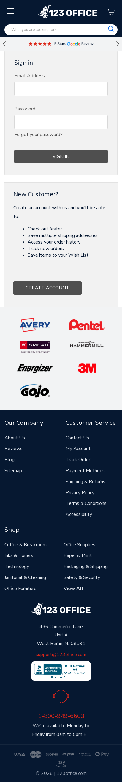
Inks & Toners (18, 555)
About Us (14, 438)
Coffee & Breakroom (25, 544)
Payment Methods (85, 470)
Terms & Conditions (86, 503)
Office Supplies (79, 544)
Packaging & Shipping (86, 566)
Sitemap (13, 470)
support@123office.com (61, 654)
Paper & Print (78, 555)
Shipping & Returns (85, 481)
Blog (9, 459)
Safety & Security (82, 577)
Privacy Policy (80, 492)
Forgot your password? (38, 134)
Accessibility (79, 514)
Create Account (47, 288)
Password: (25, 109)
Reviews (13, 448)
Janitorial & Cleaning (25, 577)
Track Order (78, 459)
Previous (4, 44)
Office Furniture (20, 588)
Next (118, 44)
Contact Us (77, 438)
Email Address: (30, 75)
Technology (16, 566)
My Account (78, 448)
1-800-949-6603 (61, 716)
